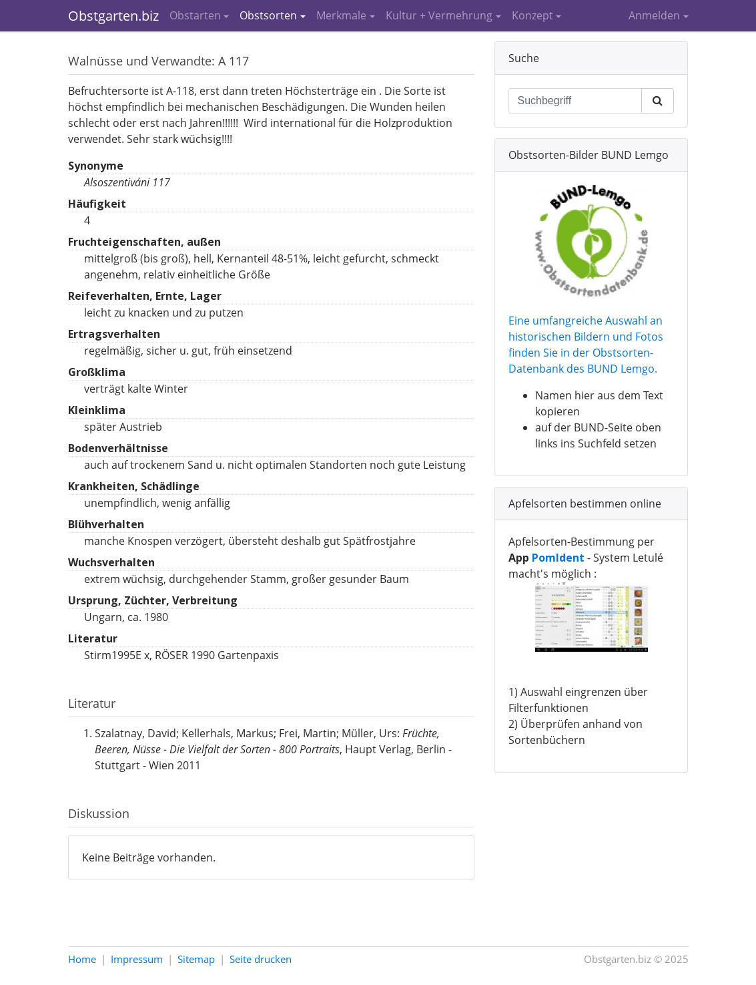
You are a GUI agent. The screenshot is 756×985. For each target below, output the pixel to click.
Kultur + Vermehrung (439, 15)
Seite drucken (261, 959)
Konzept (532, 15)
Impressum (137, 959)
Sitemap (196, 959)
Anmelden (654, 15)
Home (82, 959)
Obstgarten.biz (113, 16)
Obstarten (195, 15)
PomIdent (558, 557)
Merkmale (341, 15)
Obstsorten (268, 15)
